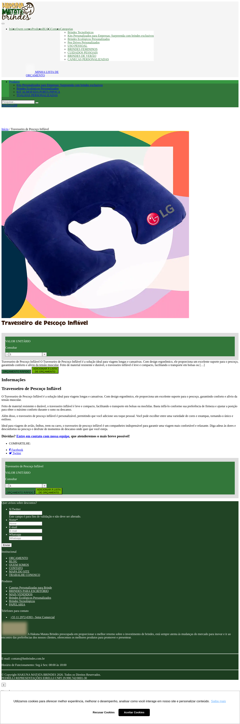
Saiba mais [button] (218, 701)
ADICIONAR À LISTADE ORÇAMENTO (45, 370)
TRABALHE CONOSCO (24, 574)
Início (12, 29)
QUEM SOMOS (19, 564)
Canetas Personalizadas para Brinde (30, 587)
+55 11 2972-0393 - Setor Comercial (32, 617)
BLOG (46, 29)
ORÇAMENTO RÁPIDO (16, 371)
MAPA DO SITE (19, 571)
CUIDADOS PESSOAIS (83, 52)
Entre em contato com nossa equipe (42, 436)
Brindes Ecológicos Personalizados (89, 39)
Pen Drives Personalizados (84, 42)
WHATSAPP (9, 105)
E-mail (13, 527)
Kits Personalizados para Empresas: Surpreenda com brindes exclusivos (111, 35)
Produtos (37, 29)
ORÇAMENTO (18, 558)
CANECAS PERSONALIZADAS (88, 59)
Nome (13, 519)
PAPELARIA (17, 604)
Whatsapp (15, 534)
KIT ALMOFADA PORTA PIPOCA (38, 91)
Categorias (66, 29)
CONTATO (16, 568)
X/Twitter (15, 509)
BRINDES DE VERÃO (82, 55)
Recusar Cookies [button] (104, 712)
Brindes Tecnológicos (81, 32)
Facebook (16, 449)
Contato (55, 29)
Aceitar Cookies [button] (134, 712)
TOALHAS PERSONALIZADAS (37, 95)
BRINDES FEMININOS (83, 49)
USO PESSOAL (77, 45)
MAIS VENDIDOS (21, 594)
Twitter (15, 453)
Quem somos (24, 29)
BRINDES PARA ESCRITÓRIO (29, 591)
